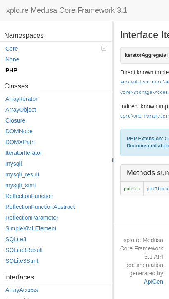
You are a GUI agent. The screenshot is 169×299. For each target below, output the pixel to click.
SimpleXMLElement (30, 228)
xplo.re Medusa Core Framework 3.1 (66, 10)
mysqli (13, 163)
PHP (11, 70)
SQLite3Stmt (21, 260)
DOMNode (19, 131)
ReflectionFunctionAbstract (40, 206)
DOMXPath (20, 142)
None (12, 59)
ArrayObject (20, 109)
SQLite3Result (24, 250)
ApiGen (153, 281)
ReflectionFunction (29, 196)
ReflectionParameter (31, 217)
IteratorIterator (23, 153)
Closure (15, 120)
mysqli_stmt (20, 185)
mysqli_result (22, 174)
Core (55, 48)
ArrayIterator (21, 99)
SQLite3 (16, 239)
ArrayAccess (21, 290)
